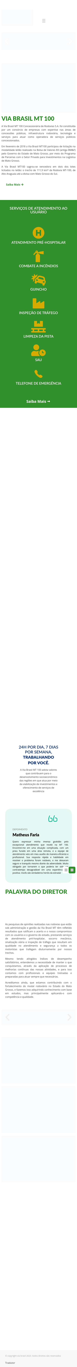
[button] (6, 41)
